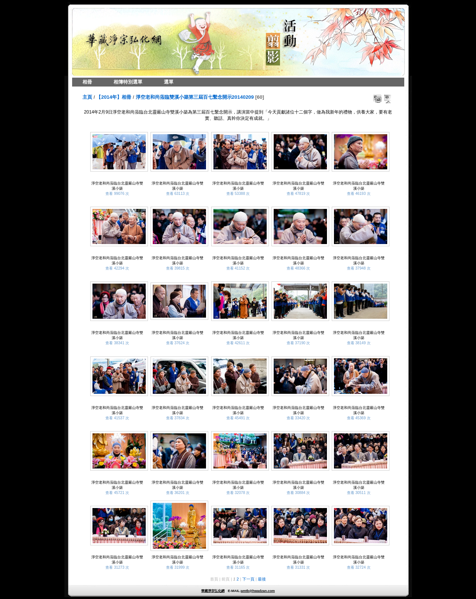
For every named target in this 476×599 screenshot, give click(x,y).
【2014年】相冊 (113, 97)
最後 (262, 579)
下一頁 (248, 579)
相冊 (87, 82)
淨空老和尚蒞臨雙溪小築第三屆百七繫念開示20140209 (195, 97)
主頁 (87, 97)
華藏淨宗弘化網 (213, 591)
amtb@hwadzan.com (258, 591)
